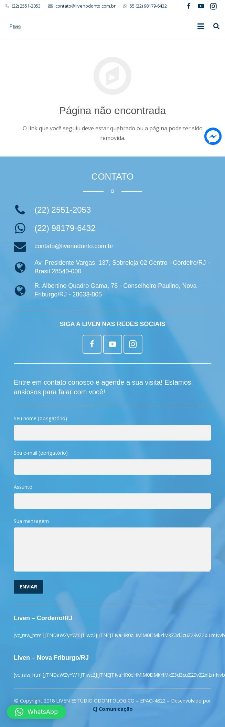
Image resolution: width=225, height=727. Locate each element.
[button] (36, 712)
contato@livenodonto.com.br (85, 6)
